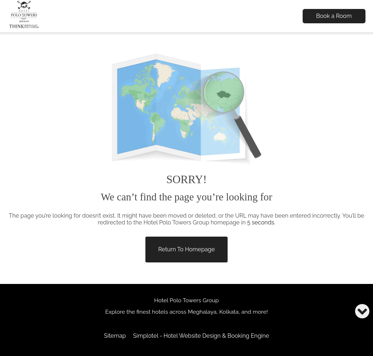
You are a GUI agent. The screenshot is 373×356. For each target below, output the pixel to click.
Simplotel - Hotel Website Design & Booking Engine (201, 335)
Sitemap (115, 335)
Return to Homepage (186, 249)
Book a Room (334, 16)
